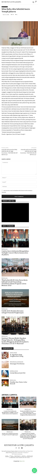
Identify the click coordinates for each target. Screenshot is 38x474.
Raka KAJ (22, 461)
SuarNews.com (16, 465)
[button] (34, 470)
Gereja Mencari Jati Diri (17, 373)
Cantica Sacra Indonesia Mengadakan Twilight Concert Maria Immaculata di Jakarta (15, 253)
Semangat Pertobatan (17, 364)
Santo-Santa (13, 352)
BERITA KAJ (5, 6)
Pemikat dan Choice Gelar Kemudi (18, 383)
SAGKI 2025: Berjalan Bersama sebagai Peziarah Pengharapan (13, 312)
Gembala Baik (14, 370)
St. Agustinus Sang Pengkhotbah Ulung (16, 355)
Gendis (24, 465)
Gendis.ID (4, 387)
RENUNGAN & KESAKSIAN (16, 361)
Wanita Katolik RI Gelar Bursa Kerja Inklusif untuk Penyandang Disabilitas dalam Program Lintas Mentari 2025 (14, 282)
